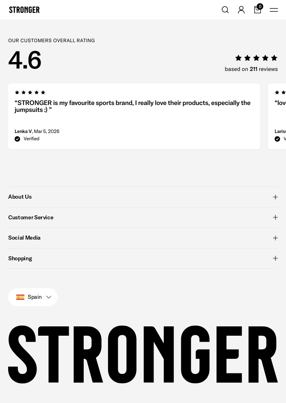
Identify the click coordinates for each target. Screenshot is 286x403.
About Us (143, 196)
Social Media (143, 237)
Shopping (143, 258)
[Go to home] (24, 9)
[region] (147, 119)
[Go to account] (241, 10)
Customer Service (143, 217)
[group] (134, 119)
